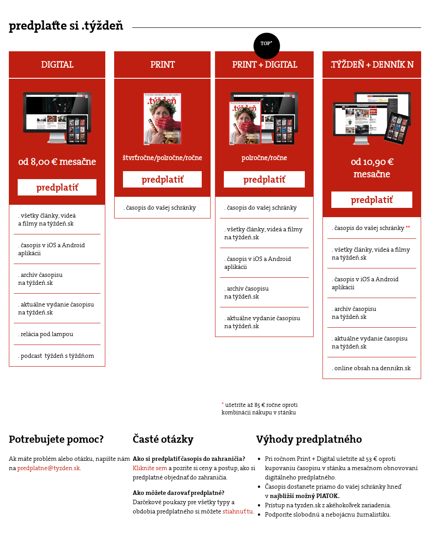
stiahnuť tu (238, 511)
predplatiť (57, 187)
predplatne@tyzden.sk (48, 468)
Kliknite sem (150, 468)
